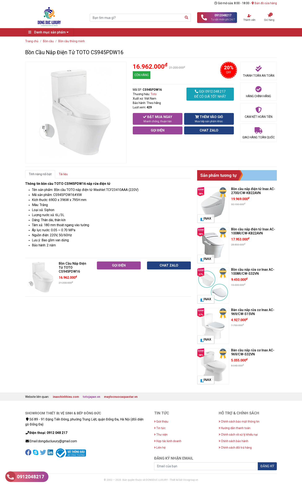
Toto (154, 94)
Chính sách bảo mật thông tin (239, 421)
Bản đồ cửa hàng (264, 3)
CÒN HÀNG (141, 75)
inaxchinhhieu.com (66, 396)
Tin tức (159, 428)
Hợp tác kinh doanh (167, 441)
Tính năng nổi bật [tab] (40, 174)
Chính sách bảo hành (233, 441)
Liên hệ (159, 447)
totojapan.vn (91, 396)
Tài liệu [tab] (63, 174)
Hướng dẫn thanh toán (234, 428)
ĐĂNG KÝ (267, 466)
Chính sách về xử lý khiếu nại (238, 434)
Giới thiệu (161, 421)
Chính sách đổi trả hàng (235, 447)
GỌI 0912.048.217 (210, 94)
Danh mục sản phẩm (49, 32)
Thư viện (161, 434)
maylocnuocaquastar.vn (121, 396)
